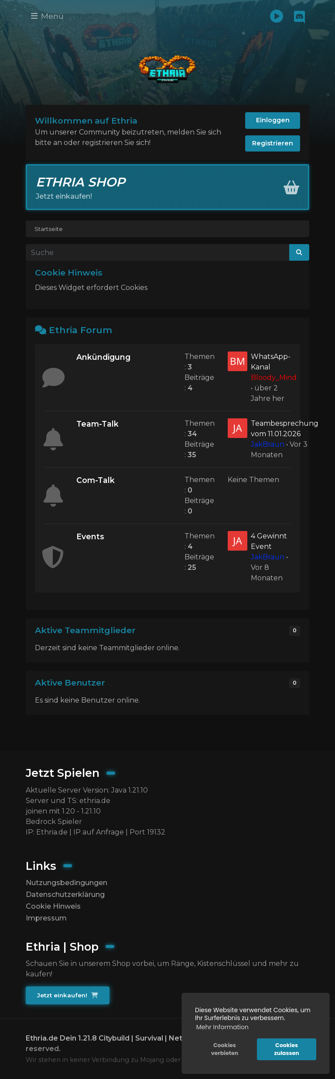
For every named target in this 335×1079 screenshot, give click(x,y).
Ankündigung (103, 357)
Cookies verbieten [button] (224, 1049)
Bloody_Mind (274, 377)
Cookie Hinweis (53, 906)
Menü (47, 16)
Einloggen (273, 120)
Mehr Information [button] (222, 1027)
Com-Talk (95, 480)
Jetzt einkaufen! (67, 995)
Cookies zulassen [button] (286, 1049)
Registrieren (272, 143)
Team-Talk (97, 423)
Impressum (46, 918)
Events (90, 536)
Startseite (48, 228)
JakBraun (267, 444)
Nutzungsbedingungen (66, 883)
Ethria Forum (80, 329)
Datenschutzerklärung (65, 894)
